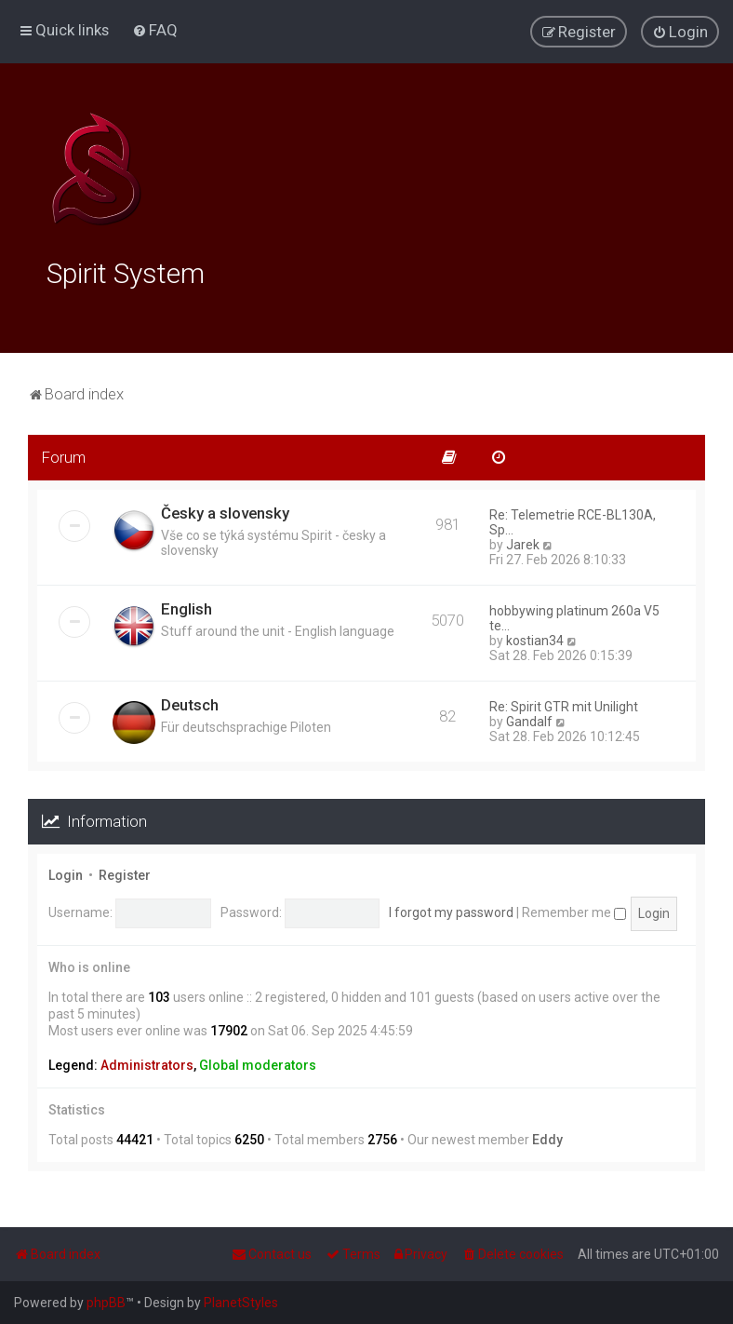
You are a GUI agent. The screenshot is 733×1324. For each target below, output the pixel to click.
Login (65, 872)
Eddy (547, 1136)
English (186, 606)
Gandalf (529, 718)
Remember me (574, 909)
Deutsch (190, 702)
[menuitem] (154, 30)
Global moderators (257, 1062)
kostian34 (535, 637)
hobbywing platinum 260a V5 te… (574, 615)
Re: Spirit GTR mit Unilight (563, 703)
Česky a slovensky (225, 510)
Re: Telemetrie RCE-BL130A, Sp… (572, 519)
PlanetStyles (241, 1302)
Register (125, 872)
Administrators (146, 1062)
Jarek (523, 541)
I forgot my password (451, 909)
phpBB (106, 1302)
